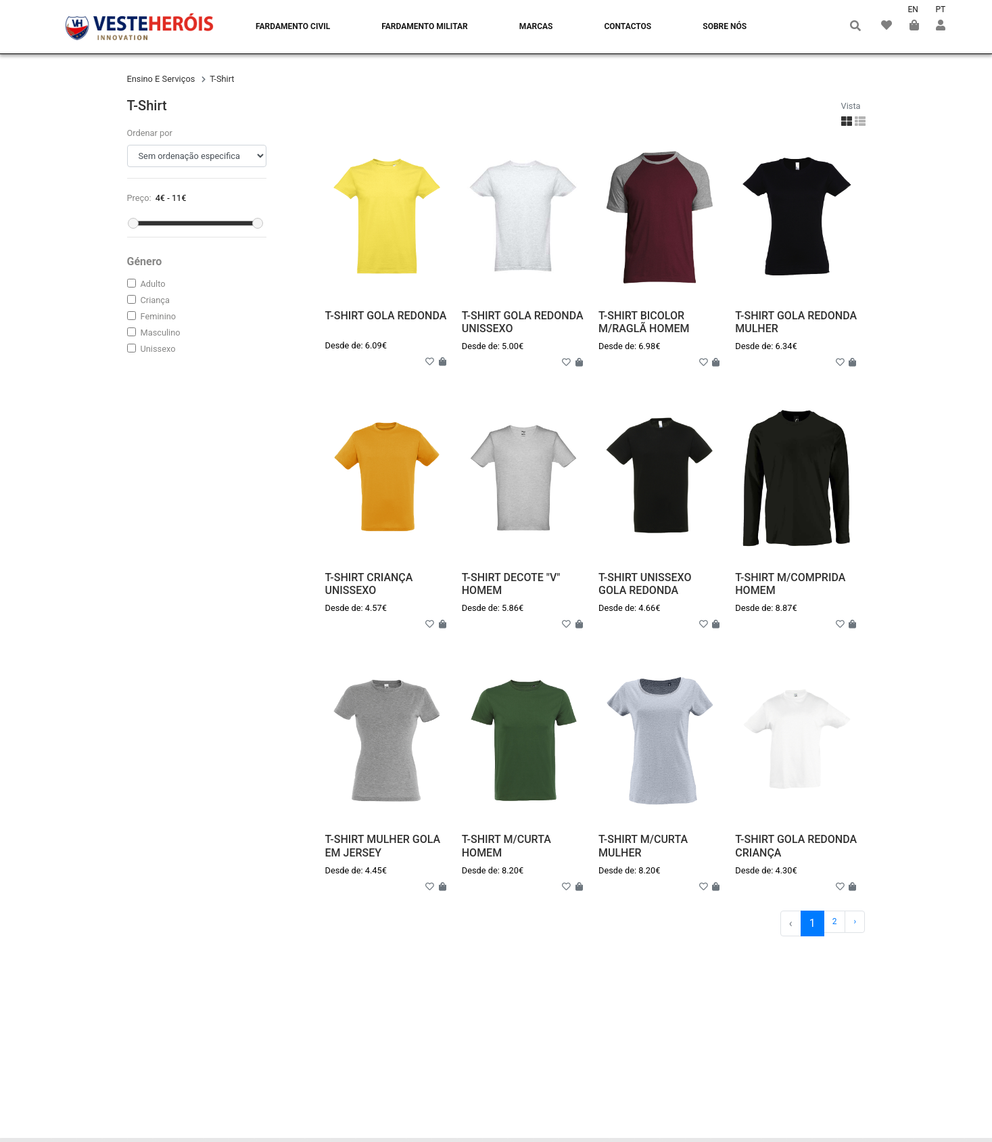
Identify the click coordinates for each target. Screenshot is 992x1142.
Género (144, 261)
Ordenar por (149, 133)
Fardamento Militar (424, 26)
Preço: (139, 198)
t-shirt (222, 79)
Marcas (536, 26)
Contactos (627, 26)
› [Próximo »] (855, 921)
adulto (153, 284)
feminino (158, 316)
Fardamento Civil (293, 26)
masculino (161, 332)
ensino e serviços (162, 79)
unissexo (158, 349)
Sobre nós (725, 26)
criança (155, 300)
